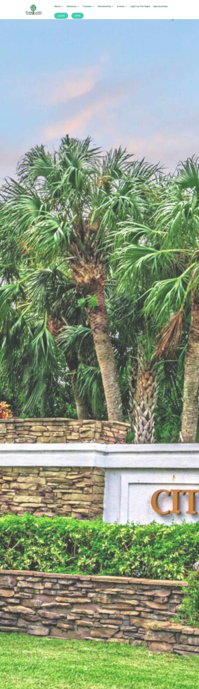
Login (61, 15)
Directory (72, 6)
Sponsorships (160, 6)
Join (77, 15)
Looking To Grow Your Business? (63, 355)
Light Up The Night (140, 6)
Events (120, 6)
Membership (104, 6)
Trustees (87, 6)
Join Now (22, 369)
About (57, 6)
